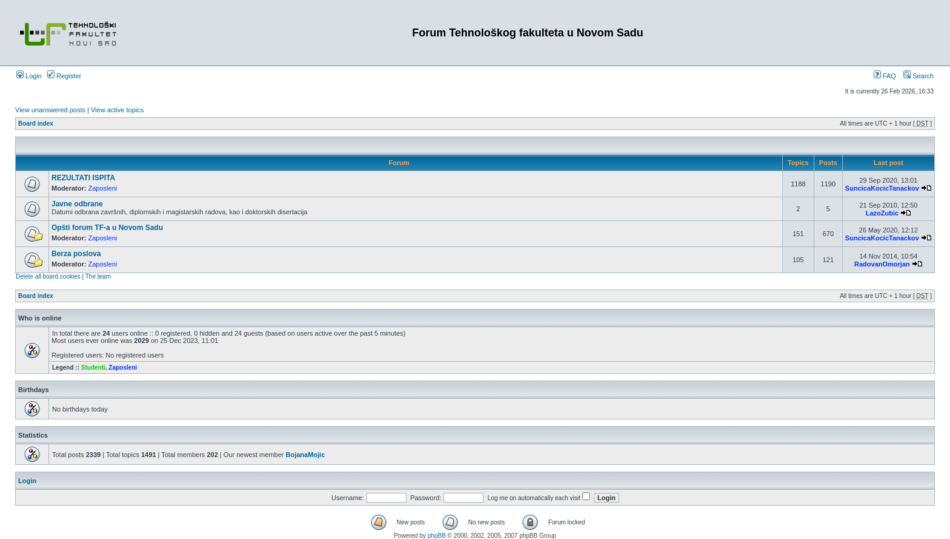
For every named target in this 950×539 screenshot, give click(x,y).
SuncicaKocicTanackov (882, 188)
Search (918, 76)
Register (64, 76)
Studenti (93, 367)
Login (29, 76)
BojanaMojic (305, 454)
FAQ (885, 76)
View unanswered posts (50, 110)
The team (98, 276)
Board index (35, 123)
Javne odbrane (77, 204)
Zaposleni (103, 188)
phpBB (437, 535)
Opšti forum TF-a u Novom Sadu (107, 227)
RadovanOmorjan (882, 264)
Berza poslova (76, 253)
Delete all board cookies (48, 276)
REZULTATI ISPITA (83, 178)
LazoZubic (882, 213)
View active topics (117, 110)
